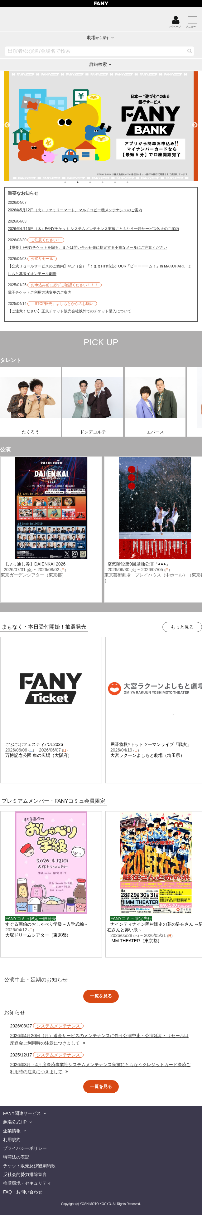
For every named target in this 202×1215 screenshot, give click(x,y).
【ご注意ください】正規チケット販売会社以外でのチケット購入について (69, 311)
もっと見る (182, 627)
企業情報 (12, 1130)
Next (195, 122)
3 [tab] (96, 182)
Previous (7, 122)
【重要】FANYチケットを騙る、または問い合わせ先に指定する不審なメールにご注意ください (87, 247)
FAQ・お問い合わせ (22, 1191)
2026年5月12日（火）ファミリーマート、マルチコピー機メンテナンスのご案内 (75, 210)
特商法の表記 (16, 1156)
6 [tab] (133, 182)
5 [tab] (121, 182)
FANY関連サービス (22, 1113)
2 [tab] (83, 182)
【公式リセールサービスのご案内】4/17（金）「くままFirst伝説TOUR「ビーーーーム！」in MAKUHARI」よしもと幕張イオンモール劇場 (99, 270)
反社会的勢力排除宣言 (25, 1174)
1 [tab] (71, 182)
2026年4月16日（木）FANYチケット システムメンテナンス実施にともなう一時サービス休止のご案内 (93, 229)
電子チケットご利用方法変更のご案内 (39, 292)
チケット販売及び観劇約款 (29, 1165)
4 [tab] (108, 182)
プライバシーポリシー (25, 1148)
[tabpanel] (101, 126)
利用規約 (12, 1139)
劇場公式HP (14, 1121)
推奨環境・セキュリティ (27, 1183)
